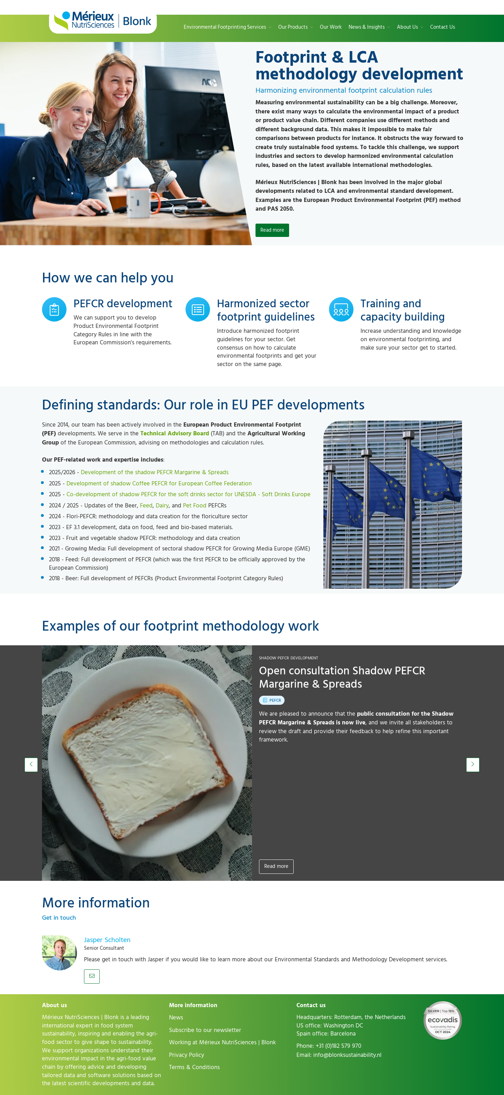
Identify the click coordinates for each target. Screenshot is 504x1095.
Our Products (293, 27)
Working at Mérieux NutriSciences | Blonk (222, 1042)
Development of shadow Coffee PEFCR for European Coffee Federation (159, 484)
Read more (276, 866)
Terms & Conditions (194, 1067)
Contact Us (442, 27)
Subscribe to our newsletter (205, 1030)
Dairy (162, 506)
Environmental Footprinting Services (225, 27)
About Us (407, 27)
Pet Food (194, 506)
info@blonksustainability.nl (347, 1055)
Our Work (331, 27)
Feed (146, 506)
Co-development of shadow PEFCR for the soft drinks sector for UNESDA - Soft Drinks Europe (188, 494)
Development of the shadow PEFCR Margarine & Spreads (155, 472)
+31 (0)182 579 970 (338, 1046)
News (176, 1018)
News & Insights (367, 27)
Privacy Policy (186, 1055)
